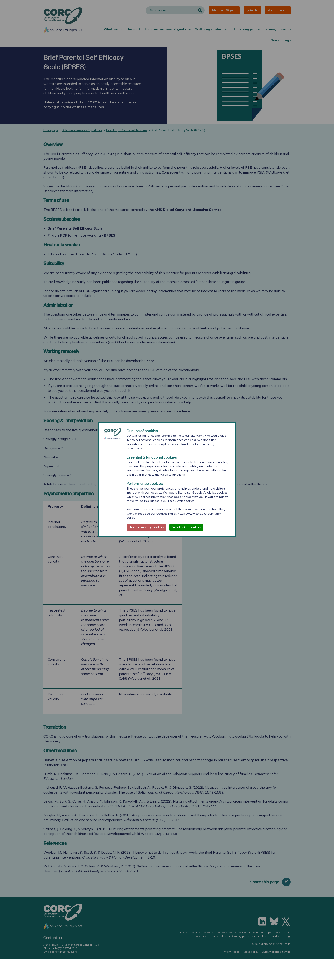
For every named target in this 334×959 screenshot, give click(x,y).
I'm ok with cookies (186, 527)
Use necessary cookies (146, 527)
